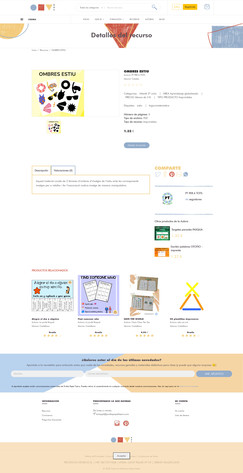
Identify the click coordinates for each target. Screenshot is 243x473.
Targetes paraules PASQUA (187, 229)
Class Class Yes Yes (141, 322)
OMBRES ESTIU (137, 71)
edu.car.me (183, 322)
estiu (140, 105)
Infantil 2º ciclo (148, 93)
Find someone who (88, 319)
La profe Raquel (46, 322)
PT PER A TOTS (138, 75)
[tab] (41, 170)
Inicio (86, 19)
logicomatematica (159, 105)
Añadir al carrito (137, 145)
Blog (162, 19)
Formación (117, 19)
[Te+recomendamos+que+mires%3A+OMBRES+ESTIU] (164, 174)
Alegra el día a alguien (45, 319)
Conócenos (47, 415)
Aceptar (121, 455)
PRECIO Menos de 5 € (138, 97)
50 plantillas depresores (184, 319)
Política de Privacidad (188, 386)
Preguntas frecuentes (52, 420)
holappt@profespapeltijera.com (112, 414)
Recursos (134, 19)
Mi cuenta (180, 410)
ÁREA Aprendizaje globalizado (181, 93)
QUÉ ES (99, 19)
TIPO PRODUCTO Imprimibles (174, 97)
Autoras (149, 19)
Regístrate (190, 6)
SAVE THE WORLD (134, 319)
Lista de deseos (183, 415)
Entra (177, 6)
